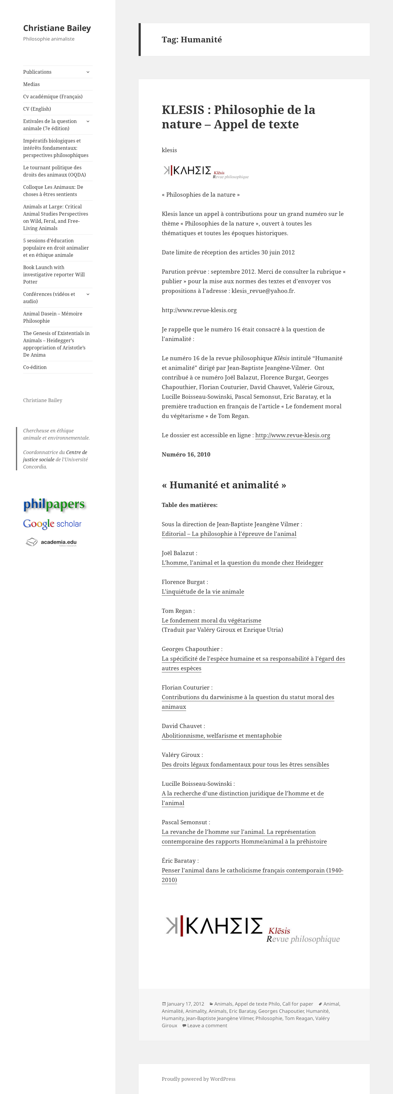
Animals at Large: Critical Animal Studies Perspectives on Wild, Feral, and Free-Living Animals (55, 217)
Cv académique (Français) (53, 96)
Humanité (317, 1011)
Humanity (173, 1018)
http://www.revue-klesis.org (292, 435)
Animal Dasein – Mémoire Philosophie (52, 317)
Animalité (172, 1011)
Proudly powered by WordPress (198, 1079)
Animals (223, 1003)
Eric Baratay (242, 1011)
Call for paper (297, 1003)
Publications (37, 72)
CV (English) (37, 109)
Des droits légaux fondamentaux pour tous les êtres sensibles (245, 764)
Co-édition (35, 367)
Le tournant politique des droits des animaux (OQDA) (54, 171)
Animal (331, 1003)
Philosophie (269, 1018)
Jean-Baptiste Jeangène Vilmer (219, 1018)
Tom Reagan (299, 1018)
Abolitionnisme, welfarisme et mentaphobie (222, 735)
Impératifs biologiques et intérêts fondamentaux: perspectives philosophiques (55, 147)
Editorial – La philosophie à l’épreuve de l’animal (229, 534)
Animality (196, 1011)
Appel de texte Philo (257, 1003)
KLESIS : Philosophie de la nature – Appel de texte (238, 116)
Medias (31, 84)
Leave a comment (207, 1025)
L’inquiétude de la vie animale (203, 591)
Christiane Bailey (57, 27)
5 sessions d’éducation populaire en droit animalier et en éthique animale (56, 247)
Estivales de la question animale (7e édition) (50, 125)
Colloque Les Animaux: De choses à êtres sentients (53, 191)
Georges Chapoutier (281, 1011)
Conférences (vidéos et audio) (49, 298)
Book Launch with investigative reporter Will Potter (54, 274)
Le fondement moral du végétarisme (211, 620)
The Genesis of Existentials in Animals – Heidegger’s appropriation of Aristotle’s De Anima (56, 344)
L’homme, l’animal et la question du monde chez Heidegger (242, 563)
